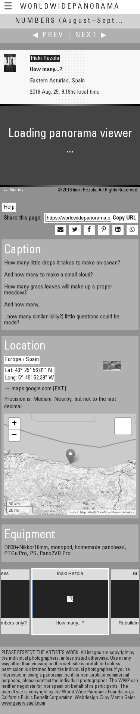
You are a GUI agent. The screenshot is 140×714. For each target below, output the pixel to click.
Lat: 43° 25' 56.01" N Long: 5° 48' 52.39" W (29, 374)
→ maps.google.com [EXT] (35, 389)
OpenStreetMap (106, 512)
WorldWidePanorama (70, 6)
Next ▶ (91, 35)
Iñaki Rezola (45, 58)
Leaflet (73, 512)
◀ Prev (48, 35)
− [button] (14, 435)
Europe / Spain (22, 360)
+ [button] (14, 423)
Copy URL (124, 218)
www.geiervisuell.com (23, 703)
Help (9, 207)
